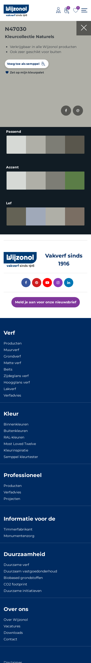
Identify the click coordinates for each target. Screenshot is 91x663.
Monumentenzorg (19, 536)
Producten (13, 343)
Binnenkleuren (16, 424)
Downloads (13, 632)
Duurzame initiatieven (22, 591)
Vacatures (12, 626)
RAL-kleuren (14, 437)
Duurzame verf (16, 565)
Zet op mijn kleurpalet (27, 72)
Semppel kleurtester (21, 457)
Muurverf (11, 350)
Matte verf (12, 363)
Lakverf (10, 389)
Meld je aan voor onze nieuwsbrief (45, 302)
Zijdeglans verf (16, 376)
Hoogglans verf (17, 382)
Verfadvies (12, 395)
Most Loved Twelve (20, 444)
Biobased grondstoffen (23, 578)
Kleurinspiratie (16, 450)
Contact (10, 639)
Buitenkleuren (16, 431)
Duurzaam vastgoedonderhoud (30, 571)
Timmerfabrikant (18, 529)
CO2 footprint (15, 584)
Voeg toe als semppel (23, 64)
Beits (8, 369)
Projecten (12, 499)
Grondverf (12, 356)
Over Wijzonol (16, 619)
